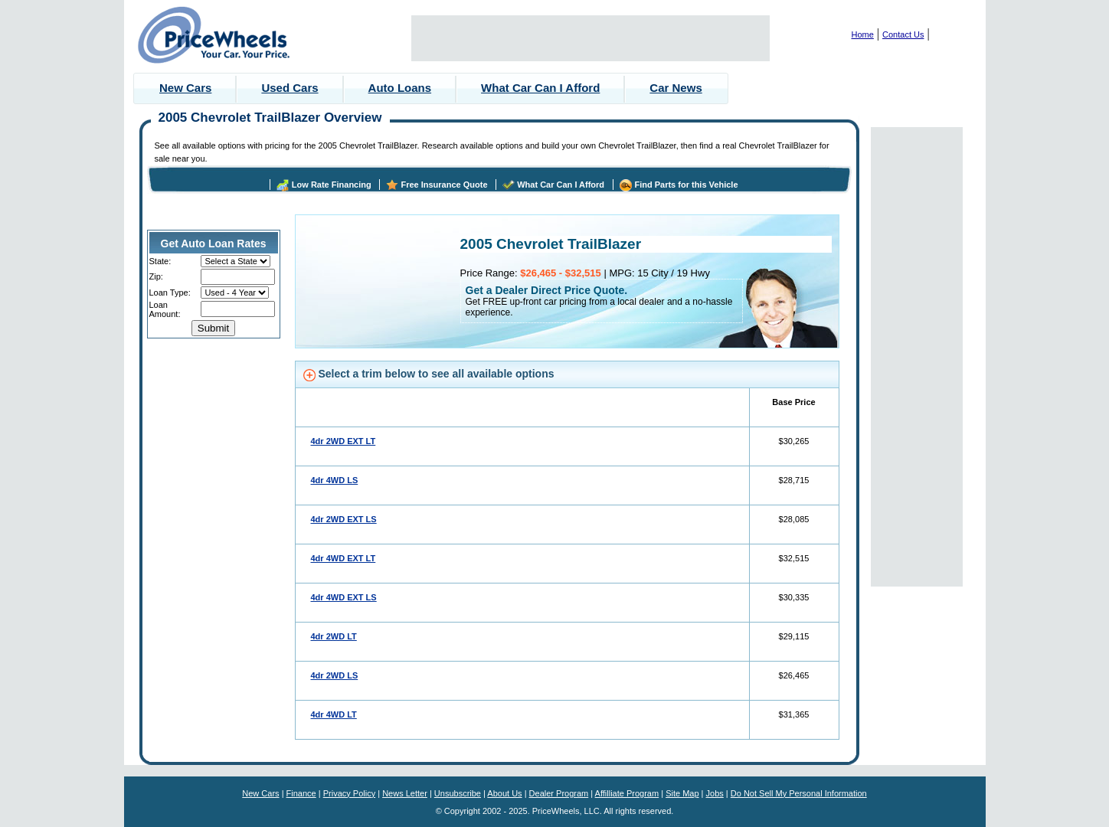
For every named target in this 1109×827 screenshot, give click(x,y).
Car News (675, 87)
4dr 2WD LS (334, 675)
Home (863, 34)
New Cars (185, 87)
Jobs (715, 793)
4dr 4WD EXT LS (344, 597)
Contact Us (903, 34)
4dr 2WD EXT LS (344, 519)
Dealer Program (559, 793)
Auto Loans (400, 87)
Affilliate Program (627, 793)
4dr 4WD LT (334, 714)
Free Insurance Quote (444, 184)
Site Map (682, 793)
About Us (504, 793)
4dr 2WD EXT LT (343, 441)
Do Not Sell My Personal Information (799, 793)
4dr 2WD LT (334, 636)
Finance (301, 793)
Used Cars (289, 87)
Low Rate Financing (331, 184)
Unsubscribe (457, 793)
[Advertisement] (590, 38)
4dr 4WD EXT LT (343, 558)
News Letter (404, 793)
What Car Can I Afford (540, 87)
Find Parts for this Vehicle (686, 184)
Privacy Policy (349, 793)
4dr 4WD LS (334, 480)
